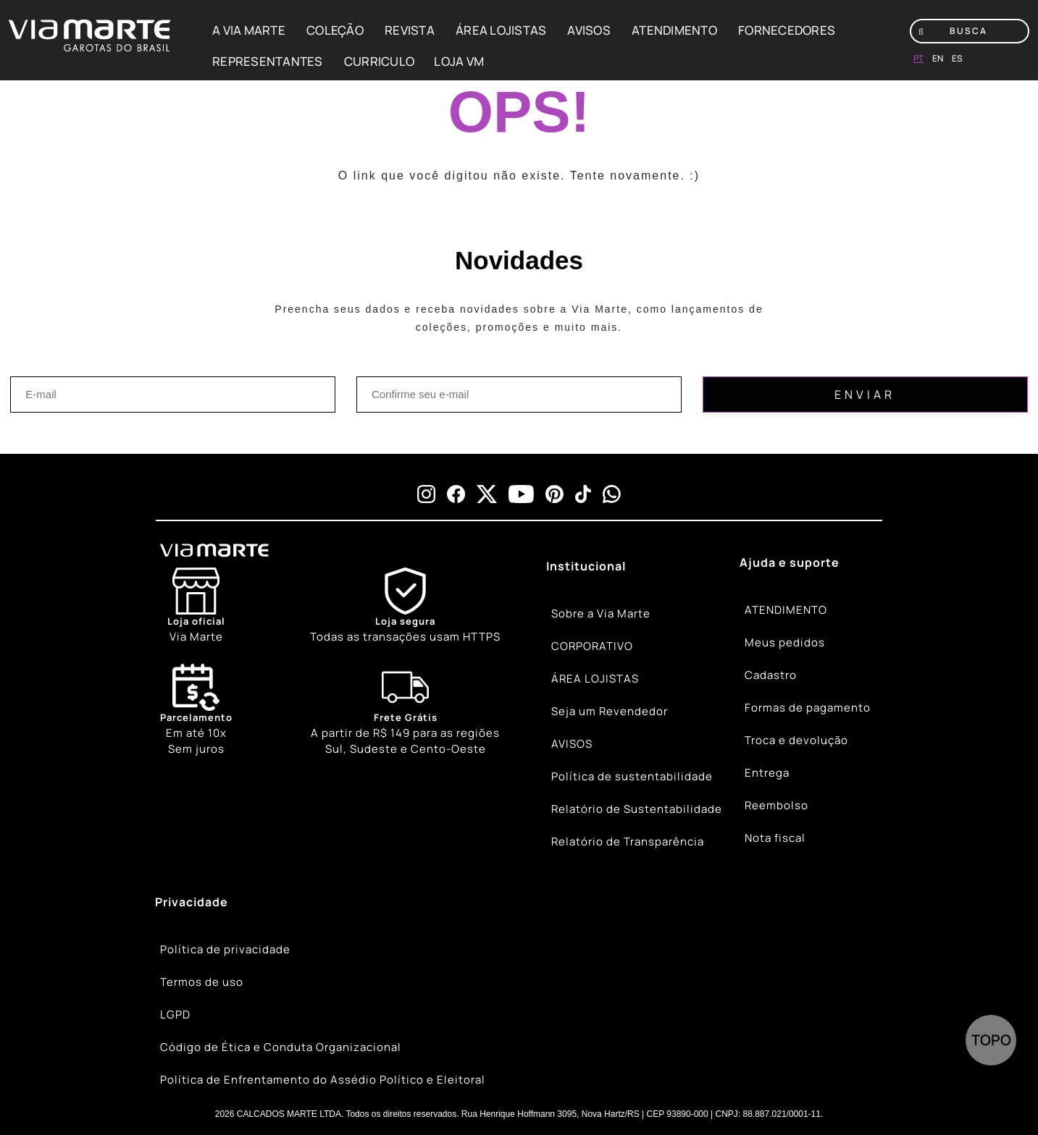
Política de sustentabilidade (632, 776)
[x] (486, 494)
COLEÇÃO (335, 30)
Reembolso (776, 805)
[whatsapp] (611, 494)
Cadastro (771, 675)
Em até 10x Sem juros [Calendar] (196, 710)
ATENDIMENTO (674, 30)
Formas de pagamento (808, 707)
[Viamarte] (268, 550)
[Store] (196, 606)
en (937, 58)
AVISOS (589, 30)
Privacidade (191, 902)
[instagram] (426, 494)
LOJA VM (459, 61)
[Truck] (405, 711)
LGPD (175, 1014)
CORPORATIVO (592, 646)
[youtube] (521, 494)
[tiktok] (583, 494)
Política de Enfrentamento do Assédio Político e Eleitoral (322, 1079)
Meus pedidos (785, 642)
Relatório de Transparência (627, 841)
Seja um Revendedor (609, 711)
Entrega (767, 772)
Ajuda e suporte (790, 562)
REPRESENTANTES (267, 61)
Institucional (586, 566)
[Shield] (405, 606)
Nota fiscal (775, 837)
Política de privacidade (225, 949)
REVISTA (410, 30)
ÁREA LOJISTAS (501, 30)
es (957, 58)
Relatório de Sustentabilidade (636, 809)
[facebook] (456, 494)
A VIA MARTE (248, 30)
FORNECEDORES (786, 30)
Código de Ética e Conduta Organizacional (280, 1047)
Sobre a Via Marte (600, 613)
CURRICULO (379, 61)
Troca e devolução (796, 740)
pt (918, 58)
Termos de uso (201, 982)
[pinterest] (554, 494)
